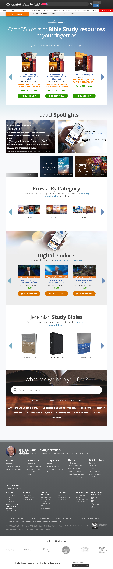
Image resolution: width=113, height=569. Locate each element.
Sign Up (96, 2)
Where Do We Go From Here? (23, 407)
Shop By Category (17, 14)
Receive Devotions (81, 565)
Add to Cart (29, 293)
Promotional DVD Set (56, 81)
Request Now (29, 95)
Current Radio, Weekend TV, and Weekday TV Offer (29, 85)
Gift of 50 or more (84, 86)
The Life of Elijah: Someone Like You (29, 281)
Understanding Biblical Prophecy (59, 407)
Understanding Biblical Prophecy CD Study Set (29, 76)
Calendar (17, 412)
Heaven (96, 412)
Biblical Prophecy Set (84, 74)
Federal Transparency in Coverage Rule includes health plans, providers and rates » (28, 529)
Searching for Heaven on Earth (72, 412)
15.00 (29, 288)
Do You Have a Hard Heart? (84, 281)
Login (96, 6)
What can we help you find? (44, 45)
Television (33, 460)
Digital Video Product (28, 285)
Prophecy (56, 417)
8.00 (56, 288)
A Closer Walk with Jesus (39, 412)
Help (63, 14)
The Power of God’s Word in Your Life (56, 281)
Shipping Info (74, 14)
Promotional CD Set (29, 81)
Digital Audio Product (56, 285)
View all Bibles (56, 324)
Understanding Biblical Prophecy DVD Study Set (56, 76)
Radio (9, 460)
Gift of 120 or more (29, 90)
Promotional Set (84, 77)
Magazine (53, 460)
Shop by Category (74, 45)
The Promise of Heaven (93, 407)
